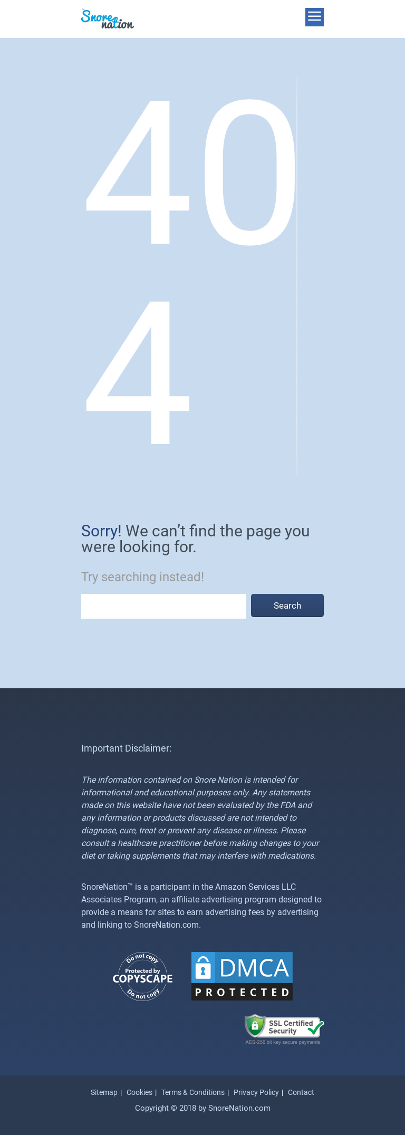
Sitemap (104, 1092)
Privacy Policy (256, 1092)
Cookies (139, 1092)
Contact (301, 1092)
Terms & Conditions (193, 1092)
